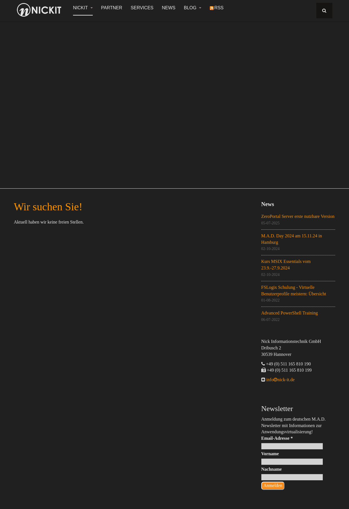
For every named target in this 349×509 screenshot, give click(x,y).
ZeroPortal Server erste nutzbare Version (298, 216)
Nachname (271, 469)
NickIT (83, 7)
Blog (192, 7)
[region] (174, 101)
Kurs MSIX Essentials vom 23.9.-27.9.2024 (286, 264)
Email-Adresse (277, 438)
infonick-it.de (280, 379)
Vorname (270, 453)
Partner (111, 7)
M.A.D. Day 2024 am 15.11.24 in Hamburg (291, 239)
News (168, 7)
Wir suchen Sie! (48, 207)
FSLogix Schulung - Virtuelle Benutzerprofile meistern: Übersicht (293, 290)
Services (142, 7)
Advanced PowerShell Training (289, 313)
